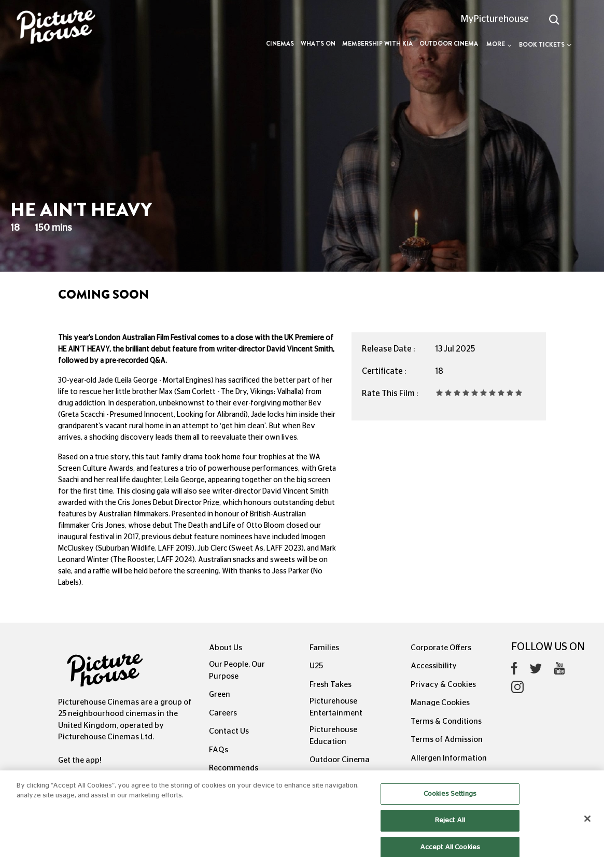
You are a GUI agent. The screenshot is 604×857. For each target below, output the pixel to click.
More (499, 44)
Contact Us (229, 731)
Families (324, 648)
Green (219, 694)
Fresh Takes (331, 685)
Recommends (233, 768)
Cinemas (280, 43)
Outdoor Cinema (448, 43)
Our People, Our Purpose (237, 670)
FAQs (218, 750)
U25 (316, 666)
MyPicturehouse (495, 19)
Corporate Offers (441, 648)
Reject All (450, 829)
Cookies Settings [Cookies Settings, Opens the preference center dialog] (450, 803)
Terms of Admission (447, 739)
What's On (318, 43)
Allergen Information (449, 758)
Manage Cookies (440, 703)
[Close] (587, 828)
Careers (223, 713)
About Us (225, 648)
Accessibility (434, 666)
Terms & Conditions (446, 721)
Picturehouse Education (333, 736)
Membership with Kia (377, 43)
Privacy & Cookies (443, 685)
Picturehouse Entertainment (336, 707)
